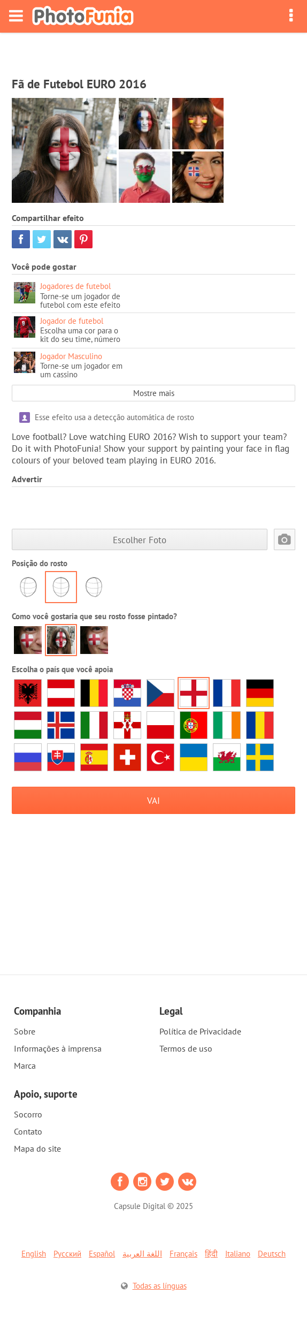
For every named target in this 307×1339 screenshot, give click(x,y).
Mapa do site (37, 1148)
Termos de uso (185, 1048)
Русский (67, 1254)
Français (183, 1254)
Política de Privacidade (200, 1031)
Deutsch (272, 1254)
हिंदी (211, 1254)
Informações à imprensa (58, 1048)
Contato (28, 1131)
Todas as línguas (160, 1286)
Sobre (24, 1031)
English (33, 1254)
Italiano (237, 1254)
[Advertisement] (153, 51)
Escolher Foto (139, 540)
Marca (25, 1065)
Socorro (28, 1114)
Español (102, 1254)
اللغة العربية (142, 1254)
